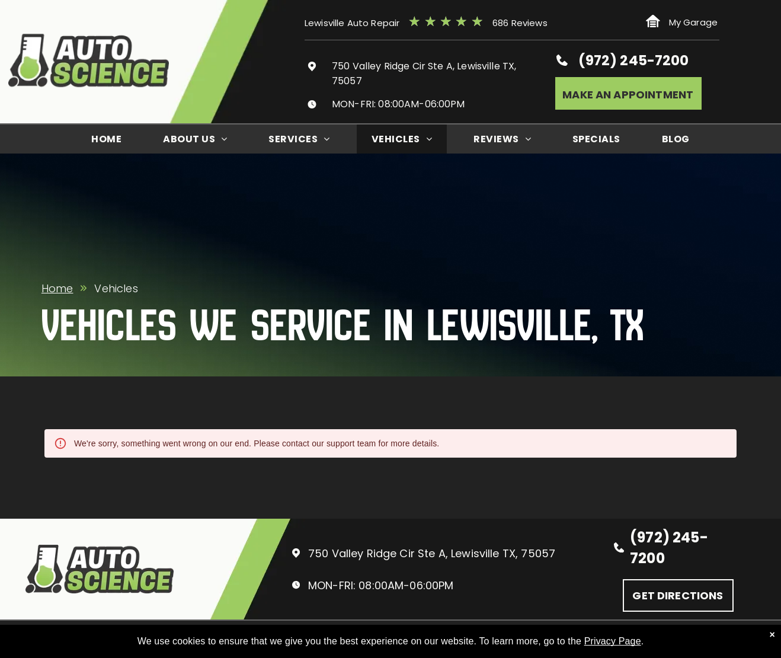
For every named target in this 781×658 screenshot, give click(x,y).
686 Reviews (520, 23)
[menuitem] (106, 139)
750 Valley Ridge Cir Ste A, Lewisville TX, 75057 (431, 553)
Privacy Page (612, 641)
